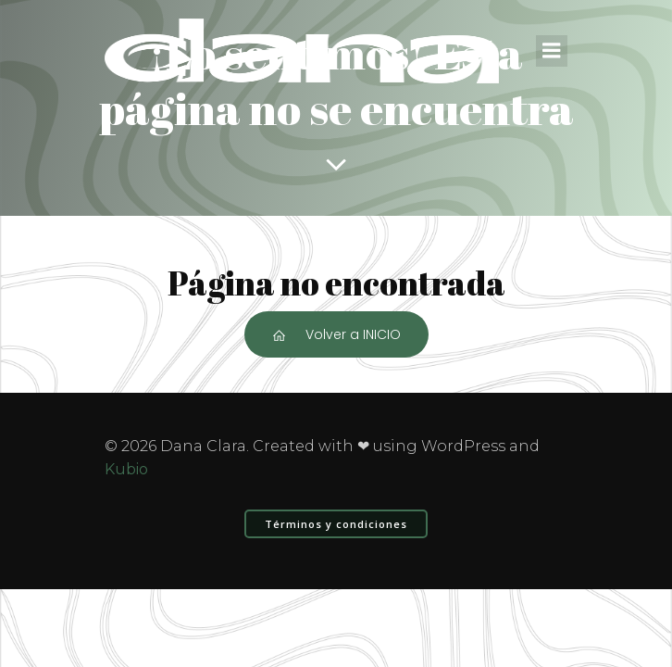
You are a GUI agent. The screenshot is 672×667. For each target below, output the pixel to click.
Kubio (126, 469)
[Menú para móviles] (551, 51)
